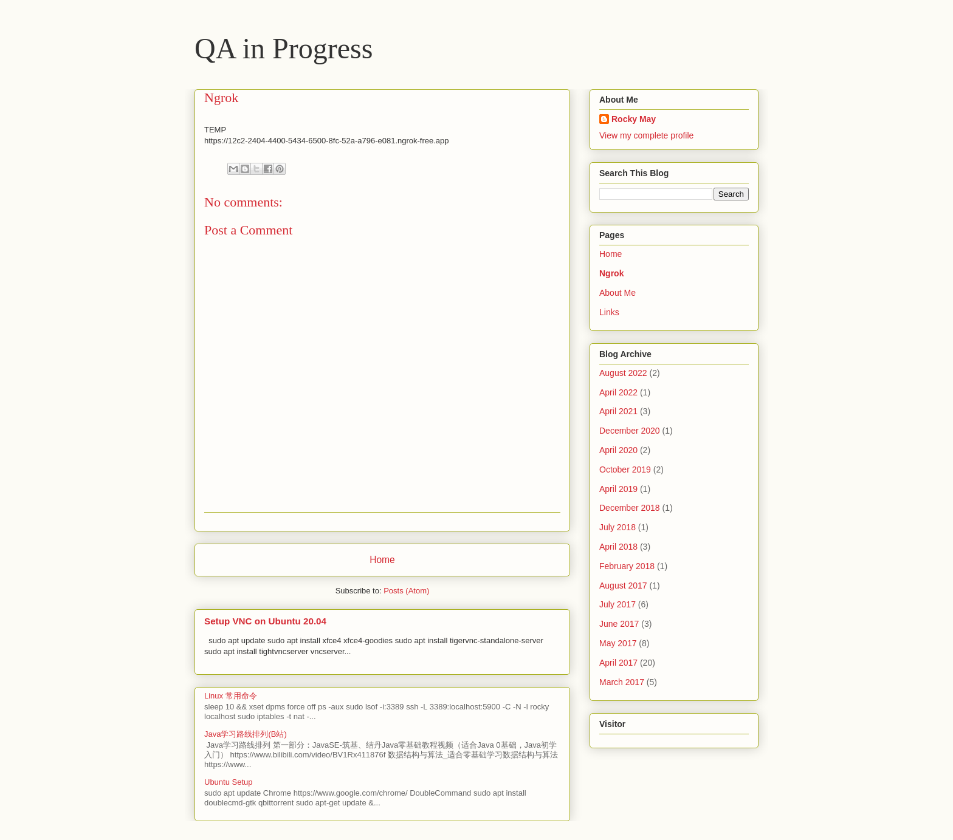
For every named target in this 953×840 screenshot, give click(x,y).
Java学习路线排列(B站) (245, 734)
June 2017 (619, 624)
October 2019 (625, 469)
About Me (617, 293)
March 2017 (621, 682)
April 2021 (618, 411)
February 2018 (627, 566)
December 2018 (629, 508)
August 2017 (623, 585)
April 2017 (618, 663)
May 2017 (617, 643)
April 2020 (618, 450)
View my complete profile (646, 135)
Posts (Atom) (406, 590)
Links (609, 312)
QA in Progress (283, 48)
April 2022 (618, 392)
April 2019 (618, 489)
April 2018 (618, 546)
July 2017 (617, 604)
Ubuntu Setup (228, 782)
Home (382, 560)
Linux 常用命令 (230, 695)
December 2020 (629, 430)
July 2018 (617, 527)
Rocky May (633, 119)
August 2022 (623, 373)
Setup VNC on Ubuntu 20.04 (265, 621)
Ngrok (611, 273)
